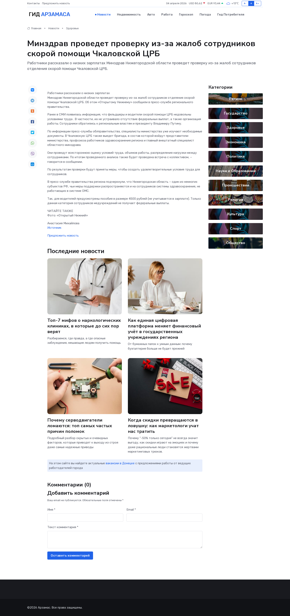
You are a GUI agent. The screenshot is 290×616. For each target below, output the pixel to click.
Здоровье (72, 28)
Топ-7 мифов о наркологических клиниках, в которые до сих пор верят (84, 325)
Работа (167, 14)
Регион (235, 98)
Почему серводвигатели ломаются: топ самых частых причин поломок (79, 425)
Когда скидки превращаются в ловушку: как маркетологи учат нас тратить (163, 425)
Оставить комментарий (70, 555)
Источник (54, 227)
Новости (104, 14)
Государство (235, 112)
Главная (34, 28)
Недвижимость (129, 14)
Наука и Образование (236, 170)
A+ (257, 3)
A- (245, 3)
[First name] (85, 517)
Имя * (51, 509)
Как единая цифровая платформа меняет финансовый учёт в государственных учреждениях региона (164, 328)
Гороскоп (186, 14)
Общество (235, 242)
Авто (151, 14)
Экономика (236, 141)
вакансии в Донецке (120, 463)
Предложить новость (56, 3)
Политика (236, 156)
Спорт (235, 228)
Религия (235, 199)
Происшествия (235, 185)
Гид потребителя (230, 14)
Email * (131, 509)
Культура (235, 213)
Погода (205, 14)
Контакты (33, 3)
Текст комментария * (62, 527)
